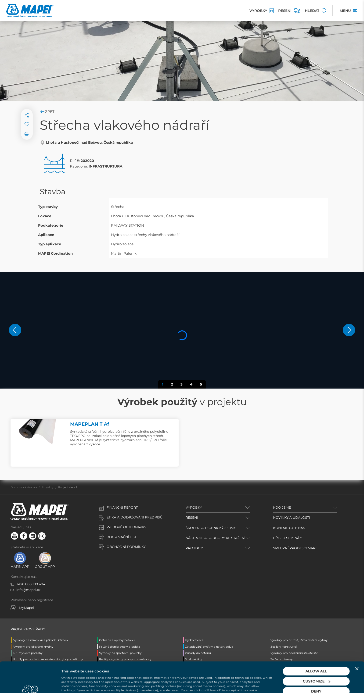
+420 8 (21, 584)
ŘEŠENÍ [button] (192, 517)
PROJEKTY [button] (194, 548)
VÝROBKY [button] (194, 507)
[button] (15, 330)
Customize (316, 655)
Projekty (48, 487)
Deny (316, 665)
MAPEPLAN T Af (89, 424)
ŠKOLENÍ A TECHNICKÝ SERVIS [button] (211, 528)
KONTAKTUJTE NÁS (289, 528)
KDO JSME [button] (282, 507)
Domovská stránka (24, 487)
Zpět (47, 111)
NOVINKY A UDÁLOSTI (291, 517)
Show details (72, 684)
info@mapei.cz (28, 590)
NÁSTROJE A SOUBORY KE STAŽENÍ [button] (215, 538)
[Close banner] (356, 642)
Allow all (316, 645)
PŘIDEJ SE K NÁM (288, 538)
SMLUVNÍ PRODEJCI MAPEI (295, 548)
